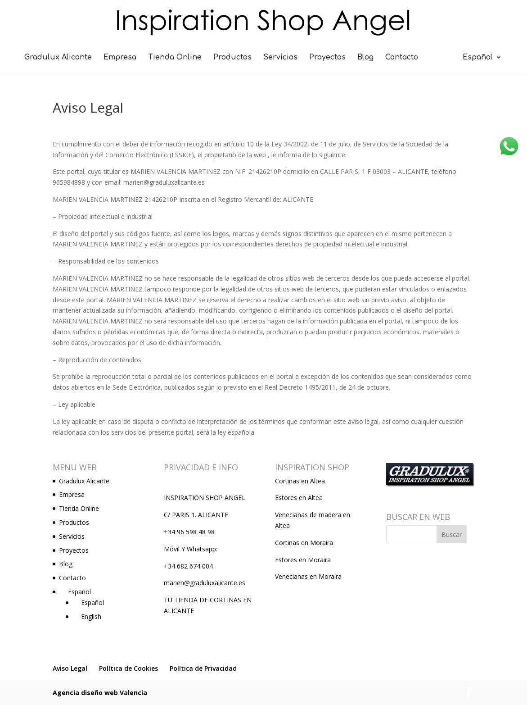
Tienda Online (175, 57)
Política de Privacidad (203, 668)
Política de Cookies (128, 668)
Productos (232, 57)
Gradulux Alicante (58, 57)
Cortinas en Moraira (304, 542)
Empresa (120, 57)
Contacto (401, 57)
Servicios (280, 57)
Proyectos (327, 57)
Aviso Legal (70, 668)
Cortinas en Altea (300, 481)
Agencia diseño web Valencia (100, 692)
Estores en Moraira (303, 559)
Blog (365, 57)
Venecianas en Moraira (308, 576)
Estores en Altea (299, 497)
